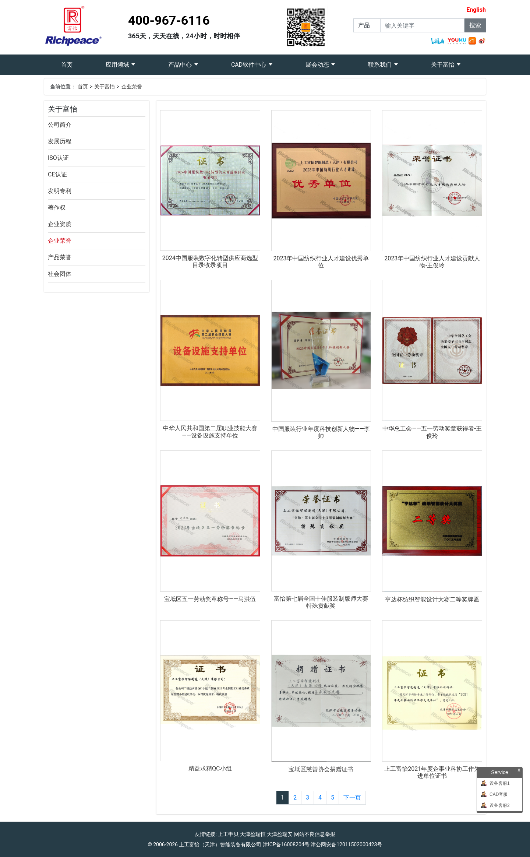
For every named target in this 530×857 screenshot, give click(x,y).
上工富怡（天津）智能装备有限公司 (220, 844)
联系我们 (380, 64)
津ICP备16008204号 (286, 844)
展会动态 (318, 64)
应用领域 (118, 64)
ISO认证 (58, 157)
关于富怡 (443, 64)
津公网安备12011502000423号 (346, 844)
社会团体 (59, 273)
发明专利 (59, 190)
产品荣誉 (59, 257)
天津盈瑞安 (280, 834)
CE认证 (57, 174)
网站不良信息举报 (314, 834)
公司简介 (59, 124)
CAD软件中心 (249, 64)
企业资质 (59, 224)
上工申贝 (228, 834)
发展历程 (59, 141)
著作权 (57, 207)
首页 (75, 61)
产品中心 (180, 64)
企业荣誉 (131, 86)
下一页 (352, 797)
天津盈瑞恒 (253, 834)
